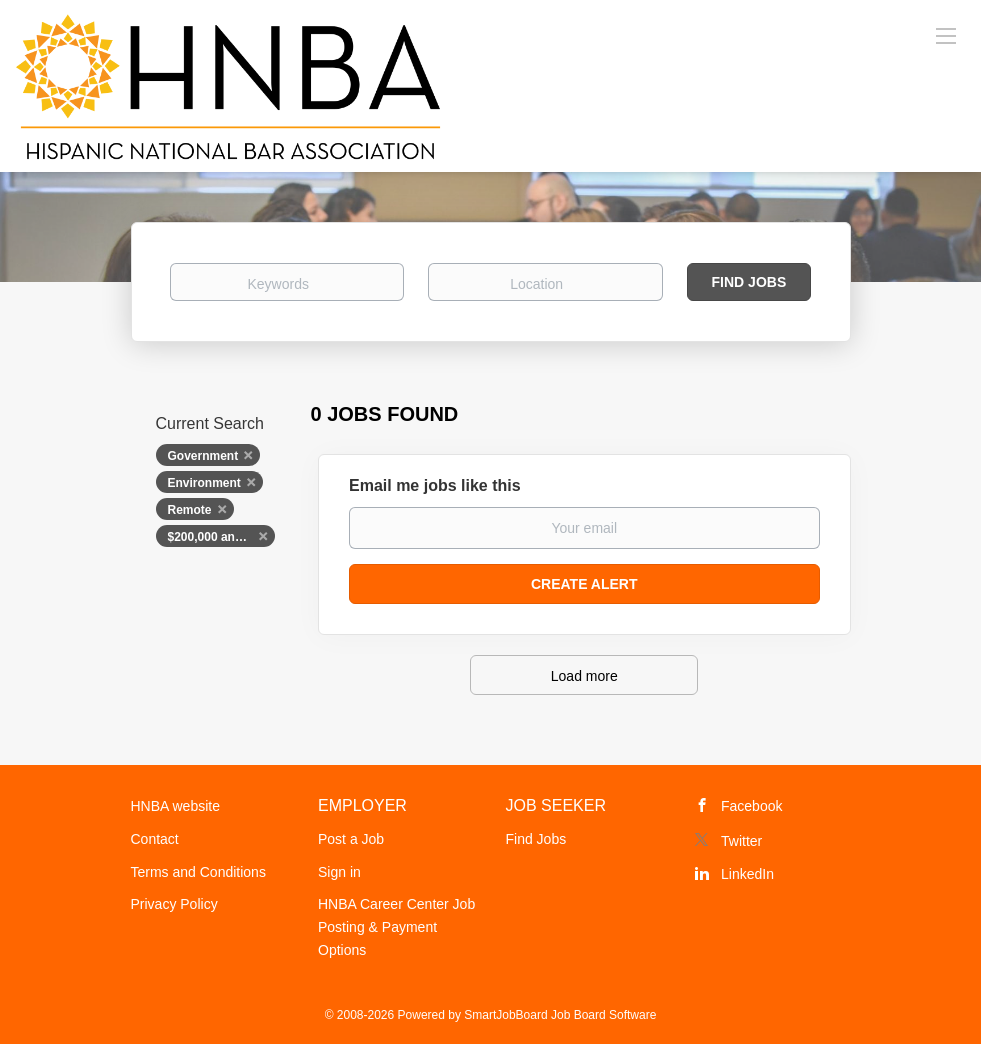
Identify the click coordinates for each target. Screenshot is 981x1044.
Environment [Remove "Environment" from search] (204, 483)
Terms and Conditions (198, 872)
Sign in (339, 872)
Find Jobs (749, 282)
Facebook (751, 806)
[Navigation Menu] (946, 35)
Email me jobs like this (435, 485)
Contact (155, 839)
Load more (584, 676)
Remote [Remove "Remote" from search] (190, 510)
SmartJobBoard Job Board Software (560, 1015)
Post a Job (351, 839)
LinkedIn (747, 874)
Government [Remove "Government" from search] (203, 456)
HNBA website (175, 806)
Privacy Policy (174, 904)
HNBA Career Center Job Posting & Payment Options (396, 927)
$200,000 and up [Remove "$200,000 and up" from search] (214, 537)
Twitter (741, 841)
